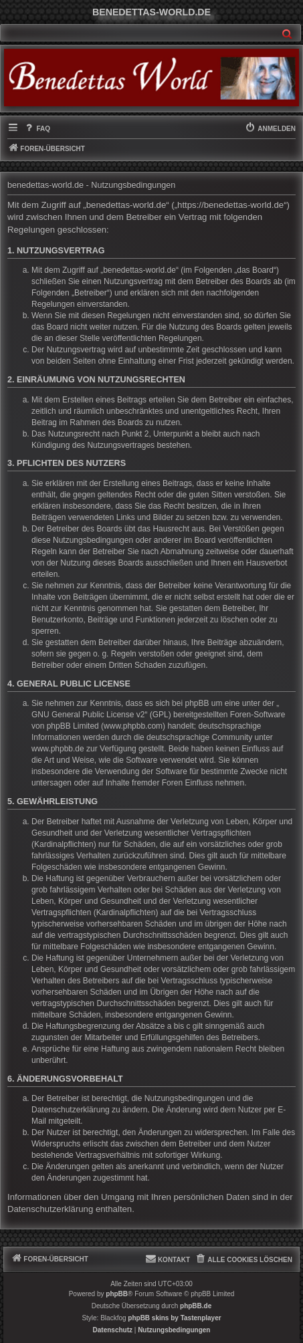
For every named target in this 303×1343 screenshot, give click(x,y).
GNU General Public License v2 (87, 714)
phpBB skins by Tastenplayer (174, 1318)
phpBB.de (195, 1306)
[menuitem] (36, 129)
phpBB (117, 1294)
